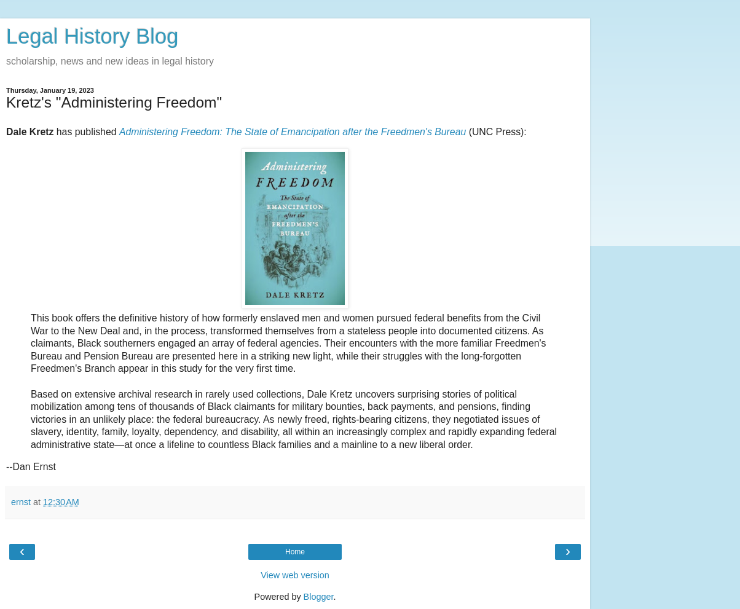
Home (295, 552)
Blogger (319, 597)
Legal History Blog (92, 36)
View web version (295, 575)
